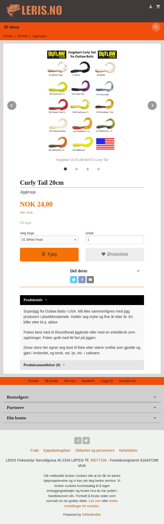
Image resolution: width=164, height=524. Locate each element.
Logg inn (107, 381)
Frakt (34, 450)
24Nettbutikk (91, 514)
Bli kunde (51, 381)
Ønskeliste (114, 254)
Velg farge (27, 233)
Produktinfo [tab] (33, 300)
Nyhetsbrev (128, 450)
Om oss (69, 381)
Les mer (95, 501)
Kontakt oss (127, 381)
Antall (89, 233)
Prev (16, 104)
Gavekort (88, 381)
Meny (11, 27)
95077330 (99, 460)
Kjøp (49, 254)
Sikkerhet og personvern (94, 450)
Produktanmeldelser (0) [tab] (42, 365)
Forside (7, 36)
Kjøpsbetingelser (56, 450)
